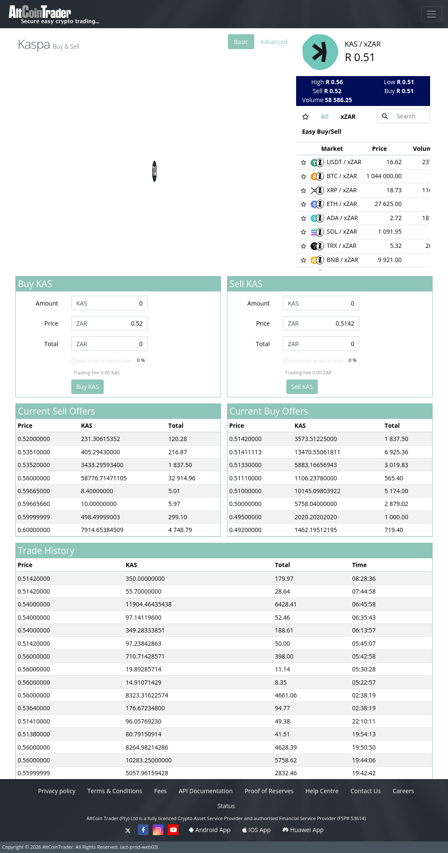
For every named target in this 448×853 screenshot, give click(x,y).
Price (51, 323)
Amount (47, 303)
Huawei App (302, 830)
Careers (403, 791)
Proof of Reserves (268, 791)
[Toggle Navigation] (431, 13)
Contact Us (366, 791)
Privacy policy (57, 791)
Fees (160, 791)
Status (226, 806)
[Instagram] (158, 829)
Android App (209, 830)
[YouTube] (173, 829)
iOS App (256, 830)
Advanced (274, 42)
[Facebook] (143, 829)
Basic (241, 42)
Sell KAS (302, 386)
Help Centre (322, 791)
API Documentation (206, 791)
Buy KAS (87, 386)
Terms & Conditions (115, 791)
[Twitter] (128, 830)
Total (51, 344)
